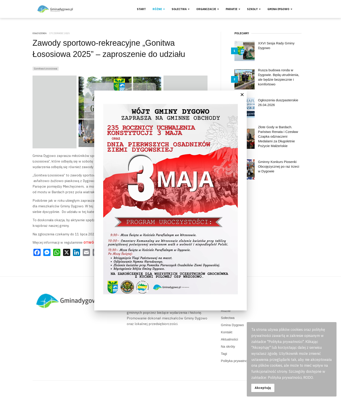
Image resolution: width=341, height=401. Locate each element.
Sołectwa (181, 9)
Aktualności (229, 339)
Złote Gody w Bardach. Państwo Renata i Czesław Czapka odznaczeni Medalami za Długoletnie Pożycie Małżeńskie (278, 136)
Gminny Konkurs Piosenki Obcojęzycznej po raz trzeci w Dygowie (278, 166)
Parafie (233, 9)
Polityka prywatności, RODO (242, 361)
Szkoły (254, 9)
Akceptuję (263, 388)
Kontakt (226, 332)
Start (141, 9)
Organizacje (207, 9)
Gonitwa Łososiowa (45, 68)
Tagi (224, 353)
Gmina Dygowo (279, 9)
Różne (159, 9)
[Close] (242, 95)
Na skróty (228, 346)
